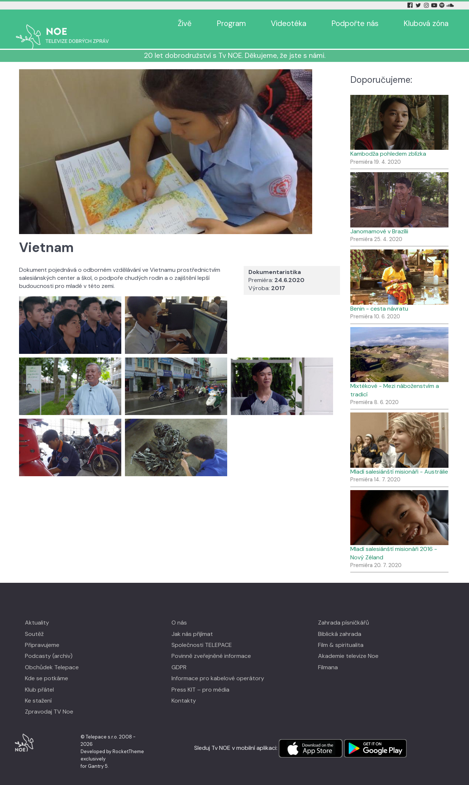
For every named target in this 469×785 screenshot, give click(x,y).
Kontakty (183, 690)
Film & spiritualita (340, 634)
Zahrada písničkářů (343, 612)
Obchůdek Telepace (52, 656)
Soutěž (34, 623)
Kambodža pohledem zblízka (388, 143)
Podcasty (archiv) (49, 645)
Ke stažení (38, 690)
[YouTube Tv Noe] (435, 5)
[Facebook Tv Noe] (410, 5)
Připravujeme (42, 634)
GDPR (179, 656)
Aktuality (37, 612)
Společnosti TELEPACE (201, 634)
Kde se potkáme (46, 667)
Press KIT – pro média (200, 679)
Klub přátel (39, 679)
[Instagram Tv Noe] (427, 5)
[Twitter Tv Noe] (419, 5)
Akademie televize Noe (348, 645)
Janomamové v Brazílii (379, 221)
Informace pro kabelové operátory (217, 667)
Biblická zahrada (339, 623)
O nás (179, 612)
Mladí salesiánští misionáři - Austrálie (399, 461)
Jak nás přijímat (192, 623)
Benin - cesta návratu (379, 298)
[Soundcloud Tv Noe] (450, 5)
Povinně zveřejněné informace (211, 645)
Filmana (328, 656)
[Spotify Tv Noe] (442, 5)
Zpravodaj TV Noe (49, 701)
